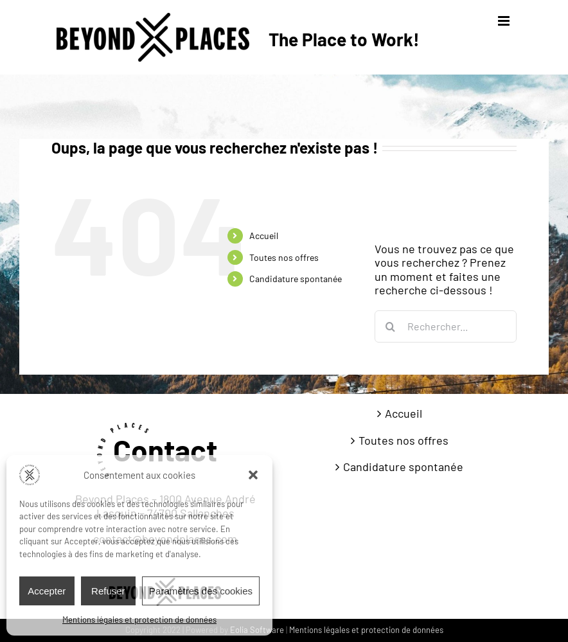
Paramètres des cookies (201, 590)
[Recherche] (391, 326)
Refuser (108, 590)
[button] (253, 474)
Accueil (263, 235)
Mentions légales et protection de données (139, 619)
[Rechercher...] (446, 326)
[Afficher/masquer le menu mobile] (504, 21)
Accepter (47, 590)
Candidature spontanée (295, 278)
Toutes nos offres (284, 257)
